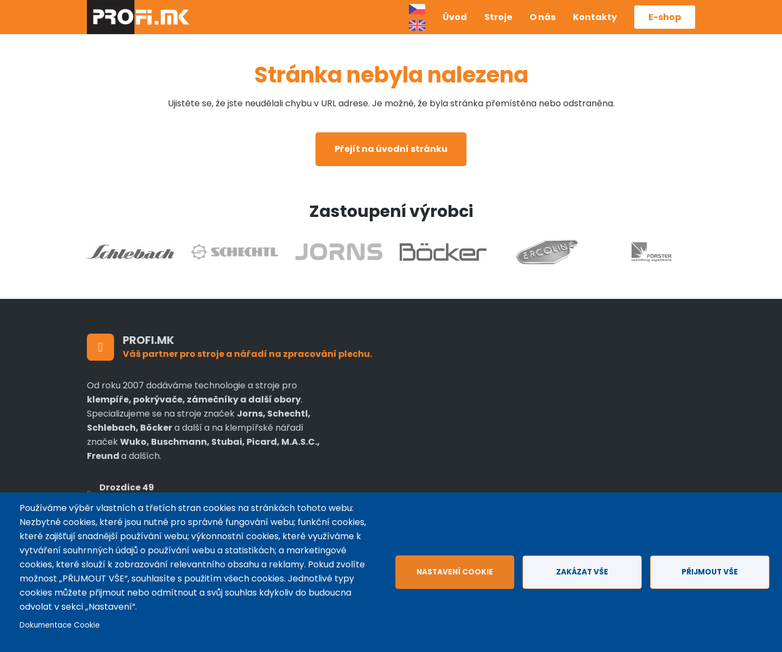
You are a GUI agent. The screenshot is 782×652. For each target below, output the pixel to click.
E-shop (664, 17)
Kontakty (595, 17)
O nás (542, 17)
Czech (417, 9)
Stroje (498, 17)
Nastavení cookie (455, 572)
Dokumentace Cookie (60, 625)
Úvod (455, 17)
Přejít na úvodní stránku (391, 149)
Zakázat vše (582, 572)
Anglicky (417, 25)
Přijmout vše (710, 572)
